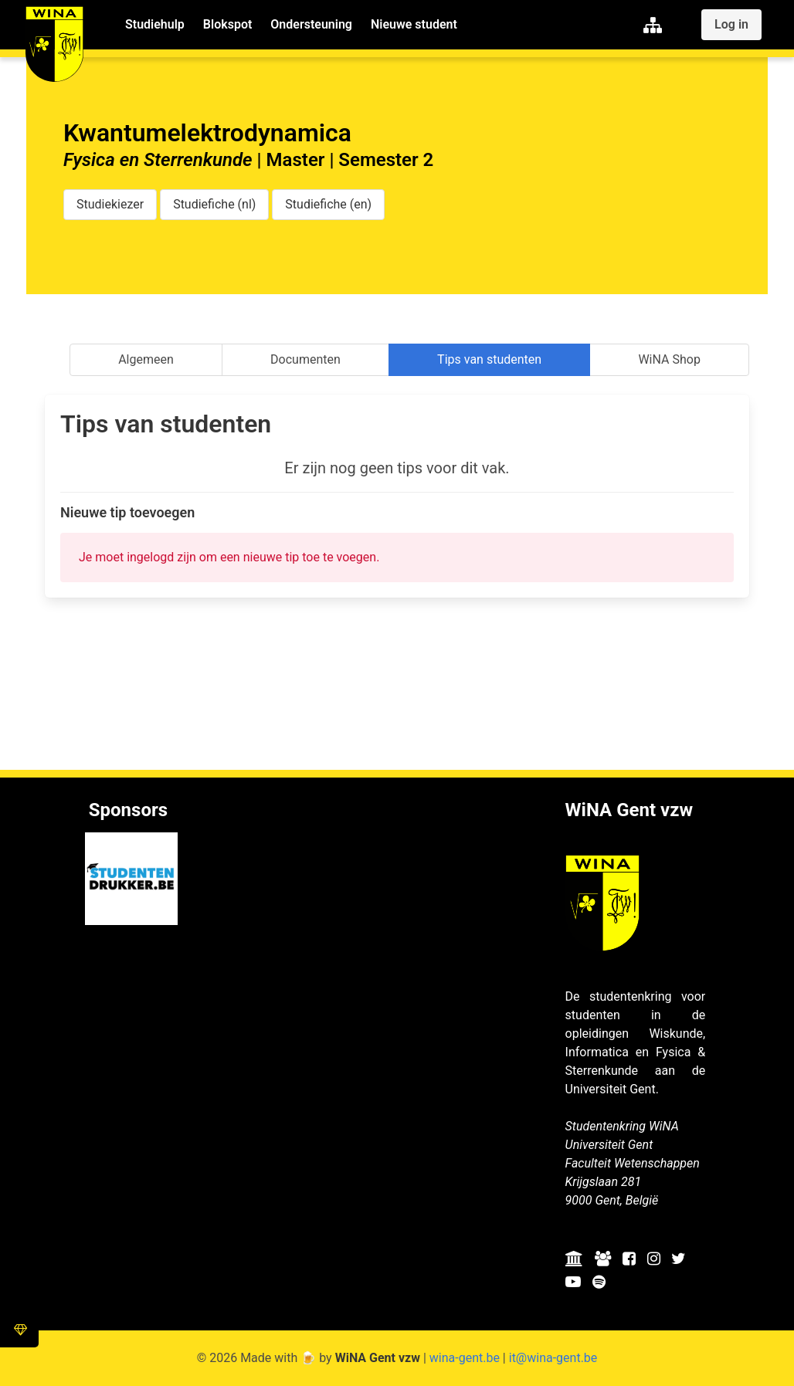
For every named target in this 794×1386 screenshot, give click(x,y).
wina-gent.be (464, 1357)
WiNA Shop (669, 359)
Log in (731, 24)
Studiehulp (155, 24)
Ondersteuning (311, 24)
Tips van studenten (489, 359)
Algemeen (146, 359)
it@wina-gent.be (553, 1357)
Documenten (305, 359)
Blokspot (227, 24)
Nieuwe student (414, 24)
